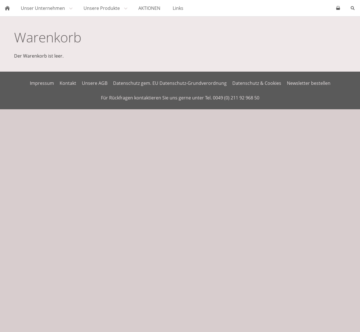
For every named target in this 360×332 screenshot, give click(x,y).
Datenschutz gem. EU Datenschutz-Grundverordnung (170, 83)
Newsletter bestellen (308, 83)
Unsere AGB (94, 83)
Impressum (42, 83)
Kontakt (68, 83)
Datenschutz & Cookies (256, 83)
